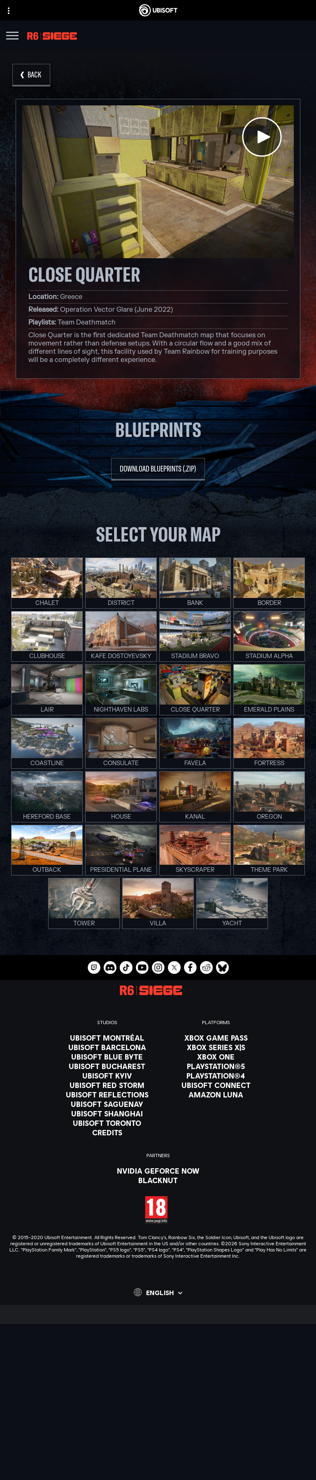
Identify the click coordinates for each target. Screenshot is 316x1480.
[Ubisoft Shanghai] (107, 1113)
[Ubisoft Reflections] (107, 1094)
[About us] (158, 1381)
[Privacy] (158, 1432)
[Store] (158, 1360)
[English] (158, 1292)
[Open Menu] (12, 37)
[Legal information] (158, 1455)
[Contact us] (158, 1420)
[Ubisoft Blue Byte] (107, 1057)
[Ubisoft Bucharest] (107, 1066)
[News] (158, 1391)
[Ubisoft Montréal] (107, 1038)
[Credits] (107, 1132)
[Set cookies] (158, 1466)
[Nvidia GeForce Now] (158, 1171)
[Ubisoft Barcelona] (107, 1047)
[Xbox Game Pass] (216, 1038)
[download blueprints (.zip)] (158, 469)
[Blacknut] (158, 1180)
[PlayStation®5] (216, 1066)
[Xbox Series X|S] (216, 1047)
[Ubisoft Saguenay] (107, 1104)
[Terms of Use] (158, 1443)
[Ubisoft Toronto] (107, 1123)
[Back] (31, 75)
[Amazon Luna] (216, 1094)
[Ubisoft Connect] (158, 1371)
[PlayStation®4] (216, 1075)
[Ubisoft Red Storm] (107, 1085)
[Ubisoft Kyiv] (107, 1075)
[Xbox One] (216, 1057)
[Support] (158, 1402)
